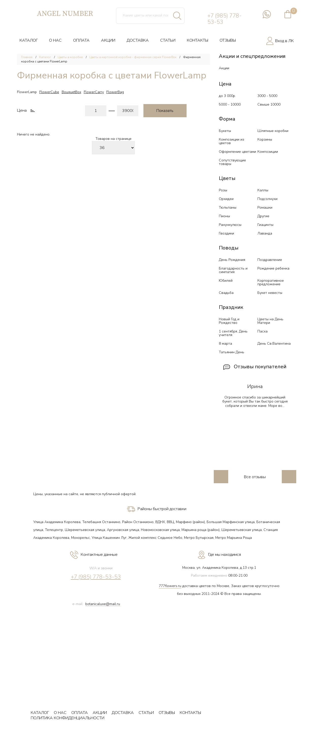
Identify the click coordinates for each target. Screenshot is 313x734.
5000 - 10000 (230, 104)
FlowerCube (49, 92)
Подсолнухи (267, 198)
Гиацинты (265, 224)
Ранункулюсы (230, 224)
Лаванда (264, 233)
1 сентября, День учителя (233, 333)
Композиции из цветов (231, 141)
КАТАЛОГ (29, 40)
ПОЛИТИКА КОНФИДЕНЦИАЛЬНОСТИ (67, 718)
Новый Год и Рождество (229, 321)
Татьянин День (231, 352)
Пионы (224, 216)
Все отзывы (255, 477)
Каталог (45, 57)
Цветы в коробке (70, 57)
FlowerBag (115, 92)
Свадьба (226, 292)
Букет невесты (269, 292)
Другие (263, 216)
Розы (223, 190)
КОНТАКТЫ (197, 40)
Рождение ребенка (273, 268)
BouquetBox (71, 92)
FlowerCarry (94, 92)
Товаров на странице (113, 139)
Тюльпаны (227, 207)
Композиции (267, 151)
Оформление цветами (237, 151)
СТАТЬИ (167, 40)
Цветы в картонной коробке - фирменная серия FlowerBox (132, 57)
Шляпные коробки (272, 130)
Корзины (264, 139)
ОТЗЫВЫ (228, 40)
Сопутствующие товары (232, 162)
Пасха (262, 331)
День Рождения (232, 259)
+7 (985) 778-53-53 (224, 19)
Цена (22, 110)
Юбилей (226, 280)
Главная (26, 57)
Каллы (262, 190)
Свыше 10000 (269, 104)
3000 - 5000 (267, 95)
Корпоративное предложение (270, 282)
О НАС (55, 40)
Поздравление (269, 259)
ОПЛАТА (81, 40)
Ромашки (264, 207)
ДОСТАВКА (138, 40)
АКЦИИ (108, 40)
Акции (224, 68)
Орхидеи (226, 198)
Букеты (225, 130)
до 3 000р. (227, 95)
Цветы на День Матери (270, 321)
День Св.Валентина (274, 343)
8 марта (225, 343)
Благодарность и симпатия (233, 270)
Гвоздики (226, 233)
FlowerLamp (27, 92)
